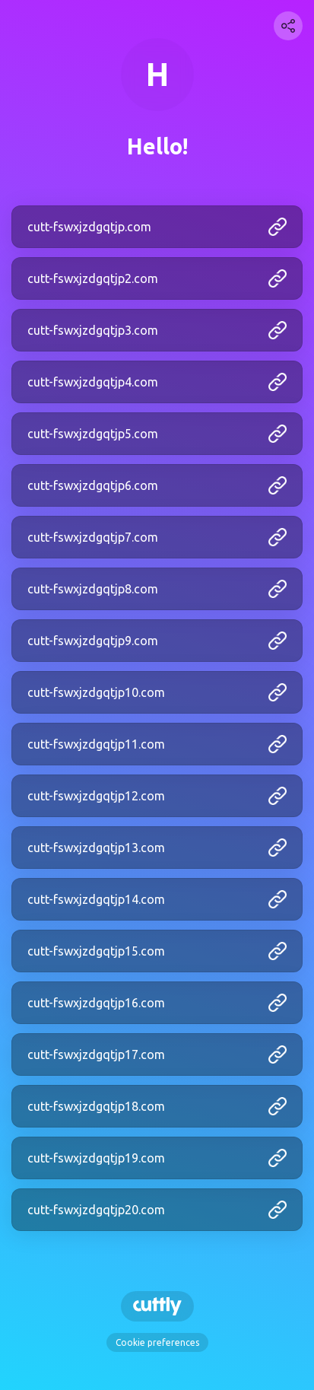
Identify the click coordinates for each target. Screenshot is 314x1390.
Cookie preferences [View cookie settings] (157, 1342)
